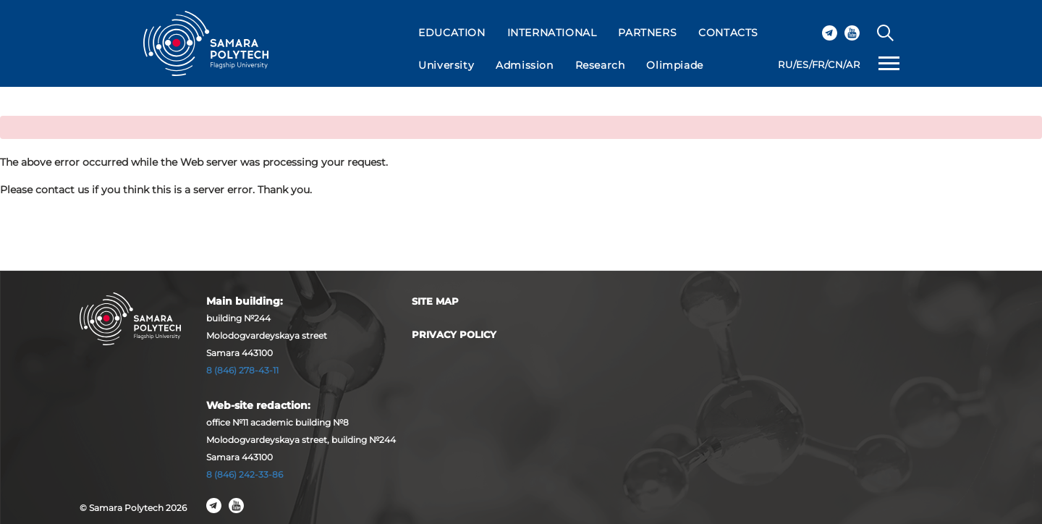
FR (818, 64)
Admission (524, 65)
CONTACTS (728, 32)
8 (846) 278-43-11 (242, 370)
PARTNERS (647, 32)
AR (853, 64)
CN (835, 64)
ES (802, 64)
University (446, 65)
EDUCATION (451, 32)
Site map (435, 301)
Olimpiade (674, 65)
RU (785, 64)
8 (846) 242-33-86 (244, 474)
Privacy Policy (454, 334)
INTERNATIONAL (552, 32)
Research (600, 65)
